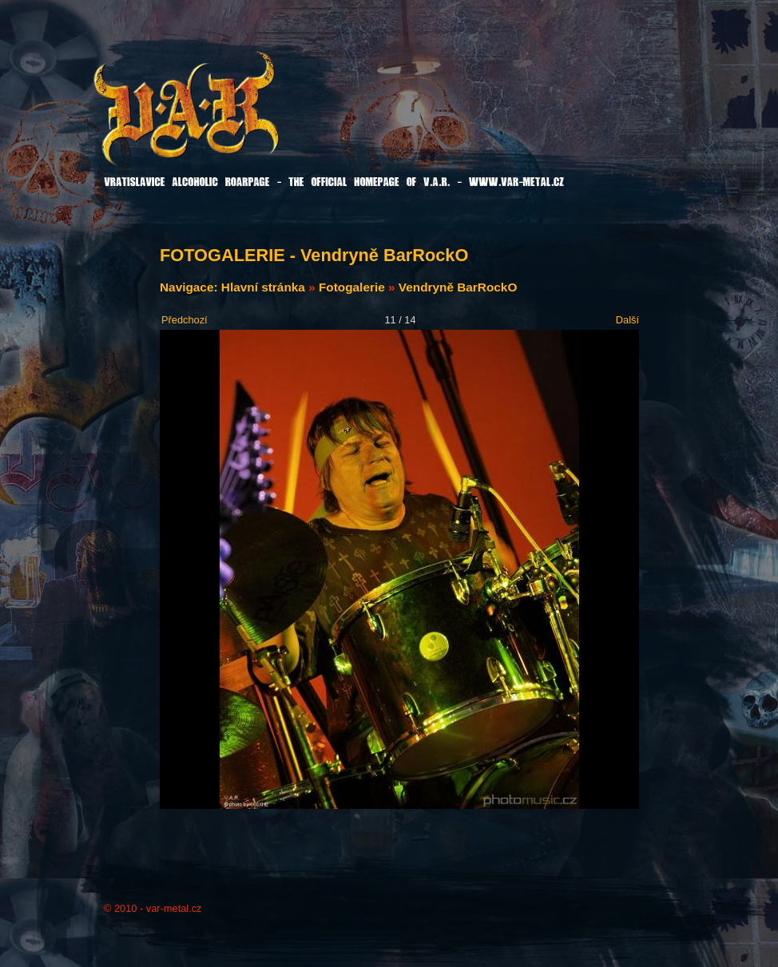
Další (627, 320)
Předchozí (184, 320)
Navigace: (190, 287)
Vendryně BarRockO (458, 287)
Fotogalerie (352, 287)
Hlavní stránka (263, 287)
